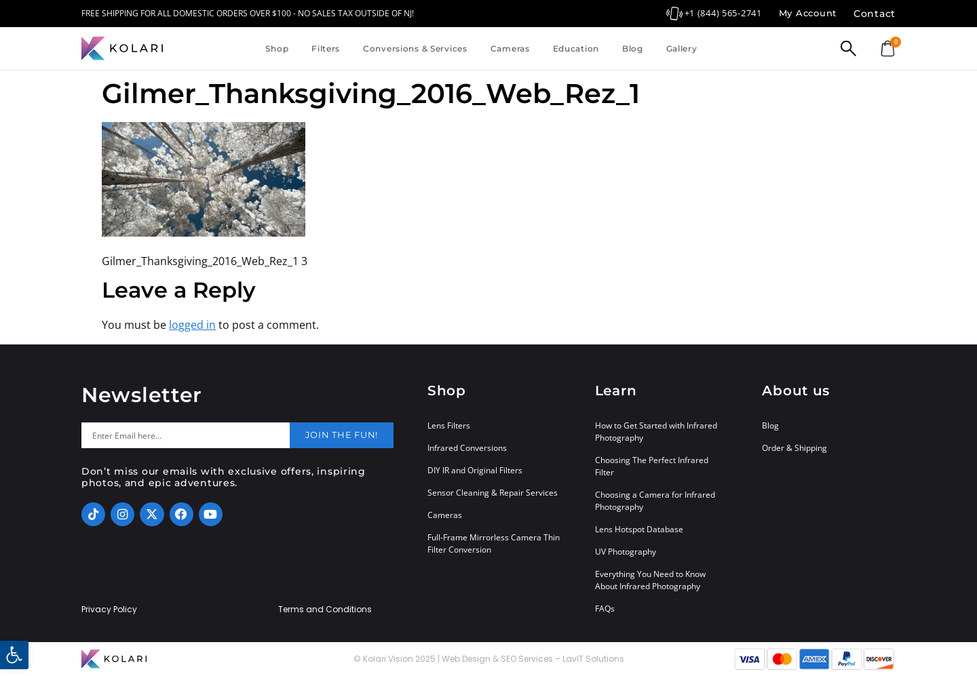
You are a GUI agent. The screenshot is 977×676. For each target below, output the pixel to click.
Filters (325, 48)
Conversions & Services (415, 48)
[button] (14, 655)
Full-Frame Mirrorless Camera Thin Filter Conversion (493, 543)
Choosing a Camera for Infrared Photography (655, 501)
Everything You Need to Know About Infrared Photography (650, 580)
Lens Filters (448, 425)
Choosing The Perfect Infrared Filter (651, 466)
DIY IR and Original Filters (474, 470)
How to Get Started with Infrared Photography (656, 431)
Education (576, 48)
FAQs (605, 608)
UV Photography (625, 551)
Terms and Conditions (325, 609)
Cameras (510, 48)
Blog (632, 48)
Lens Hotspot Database (639, 529)
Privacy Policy (109, 609)
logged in (192, 324)
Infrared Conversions (467, 448)
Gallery (681, 48)
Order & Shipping (794, 448)
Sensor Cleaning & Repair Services (492, 492)
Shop (276, 48)
